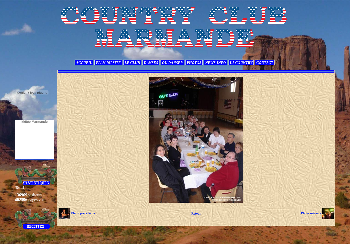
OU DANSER (172, 63)
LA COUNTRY (241, 63)
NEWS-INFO (215, 63)
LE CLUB (132, 63)
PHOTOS (194, 63)
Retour (196, 213)
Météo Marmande (35, 121)
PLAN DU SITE (108, 63)
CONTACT (264, 63)
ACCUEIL (84, 63)
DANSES (151, 63)
